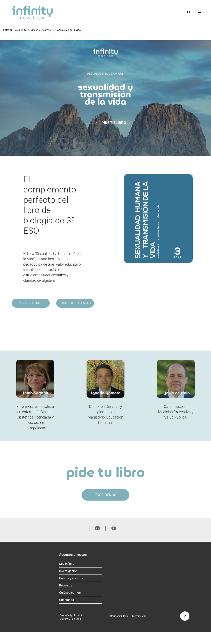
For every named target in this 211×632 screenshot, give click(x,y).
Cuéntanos (80, 599)
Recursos (80, 584)
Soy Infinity (80, 563)
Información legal (119, 616)
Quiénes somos (80, 591)
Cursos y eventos (80, 577)
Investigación (80, 570)
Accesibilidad (139, 616)
